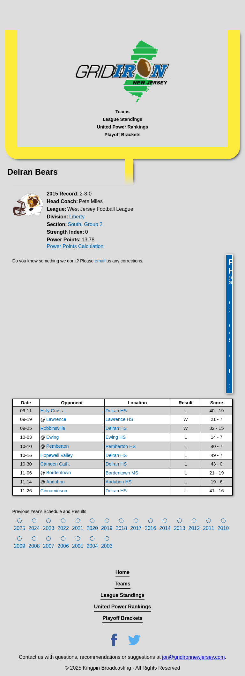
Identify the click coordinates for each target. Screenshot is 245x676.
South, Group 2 (85, 224)
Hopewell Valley (57, 455)
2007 (49, 546)
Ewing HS (116, 437)
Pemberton (57, 446)
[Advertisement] (122, 14)
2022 (63, 528)
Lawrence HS (119, 419)
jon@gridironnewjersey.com (193, 657)
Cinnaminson (54, 491)
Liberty (77, 216)
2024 (34, 528)
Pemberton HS (121, 446)
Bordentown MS (122, 473)
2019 (107, 528)
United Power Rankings (122, 126)
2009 (19, 546)
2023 (49, 528)
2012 (194, 528)
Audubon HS (119, 482)
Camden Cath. (55, 464)
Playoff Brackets (123, 134)
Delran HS (116, 410)
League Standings (122, 119)
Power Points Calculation (75, 246)
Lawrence (56, 419)
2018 (121, 528)
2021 (78, 528)
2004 (92, 546)
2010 (223, 528)
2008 (34, 546)
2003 (107, 546)
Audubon (55, 482)
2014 (165, 528)
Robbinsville (53, 428)
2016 (150, 528)
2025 (19, 528)
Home (122, 572)
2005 (78, 546)
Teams (122, 111)
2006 (63, 546)
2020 (92, 528)
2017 (136, 528)
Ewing (52, 437)
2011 (208, 528)
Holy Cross (52, 410)
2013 (179, 528)
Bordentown (58, 472)
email (100, 261)
